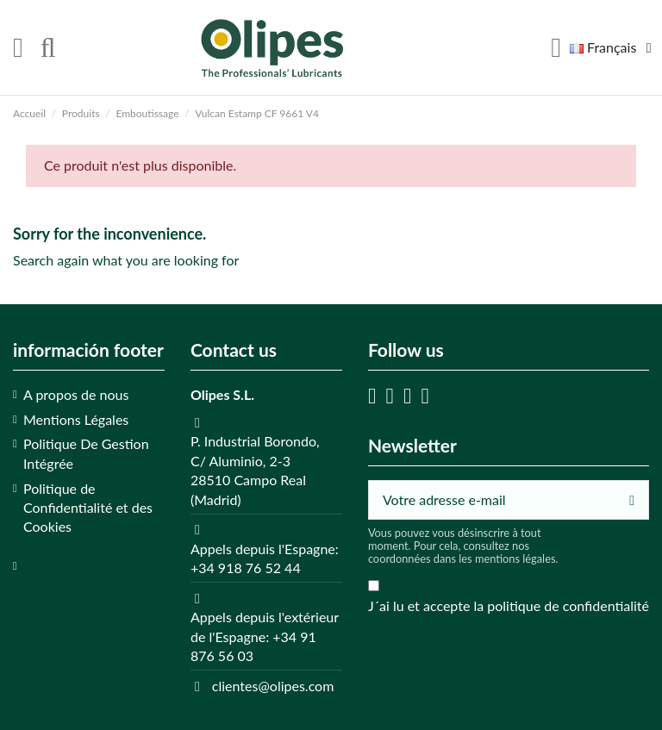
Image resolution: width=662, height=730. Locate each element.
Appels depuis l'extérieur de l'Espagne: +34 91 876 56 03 (264, 636)
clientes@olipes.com (273, 685)
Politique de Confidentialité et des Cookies (88, 507)
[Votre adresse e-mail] (492, 499)
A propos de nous (75, 394)
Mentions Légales (75, 419)
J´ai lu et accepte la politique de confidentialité (508, 605)
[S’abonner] (631, 499)
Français (614, 47)
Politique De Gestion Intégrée (86, 453)
